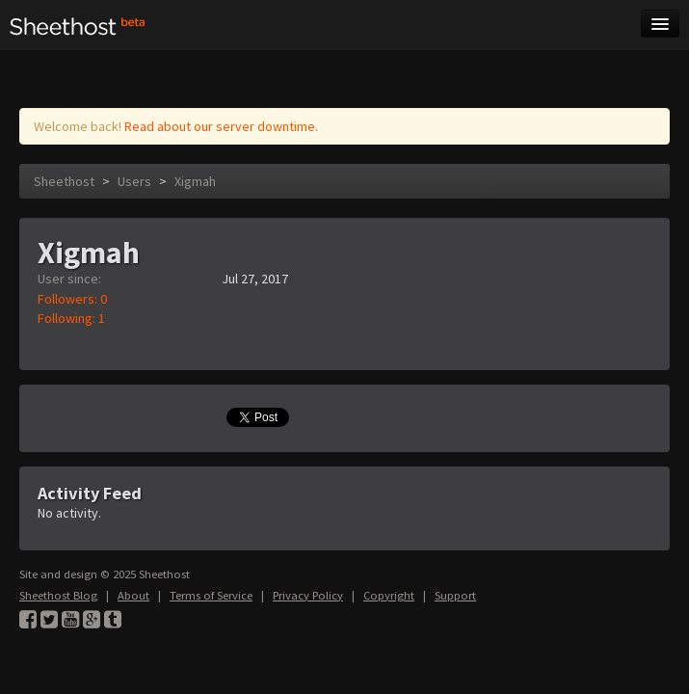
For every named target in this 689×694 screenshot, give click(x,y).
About (133, 595)
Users (134, 181)
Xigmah (195, 181)
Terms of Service (211, 595)
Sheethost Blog (58, 595)
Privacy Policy (308, 595)
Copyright (388, 595)
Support (455, 595)
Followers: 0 (72, 298)
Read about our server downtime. (221, 126)
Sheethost (64, 181)
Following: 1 (71, 318)
